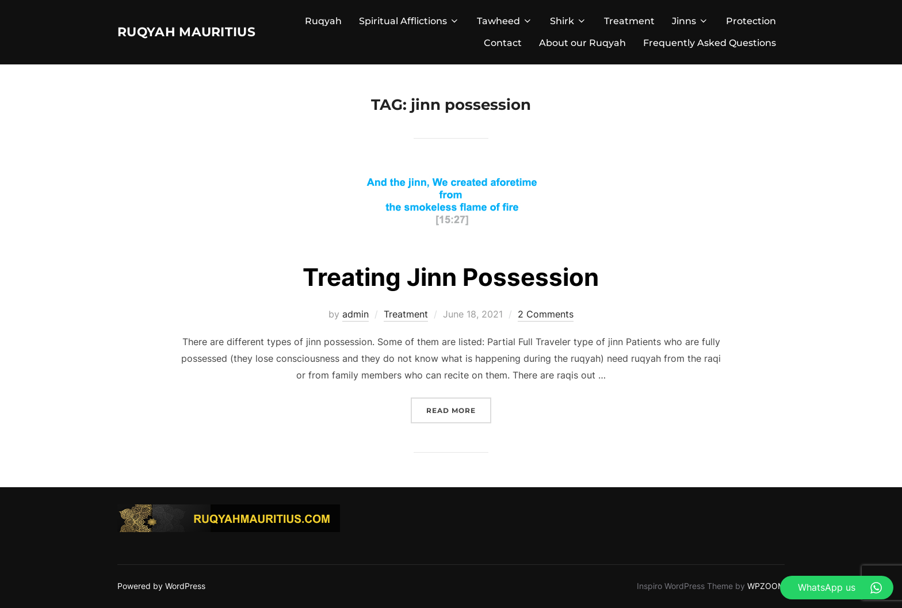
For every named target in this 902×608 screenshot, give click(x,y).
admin (355, 314)
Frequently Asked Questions (709, 42)
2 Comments (546, 314)
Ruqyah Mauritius (202, 31)
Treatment (629, 21)
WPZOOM (766, 586)
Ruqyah (323, 21)
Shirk (568, 21)
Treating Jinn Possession (451, 277)
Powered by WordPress (161, 586)
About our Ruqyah (582, 42)
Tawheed (505, 21)
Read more (458, 409)
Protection (751, 21)
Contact (503, 42)
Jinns (690, 21)
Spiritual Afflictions (409, 21)
